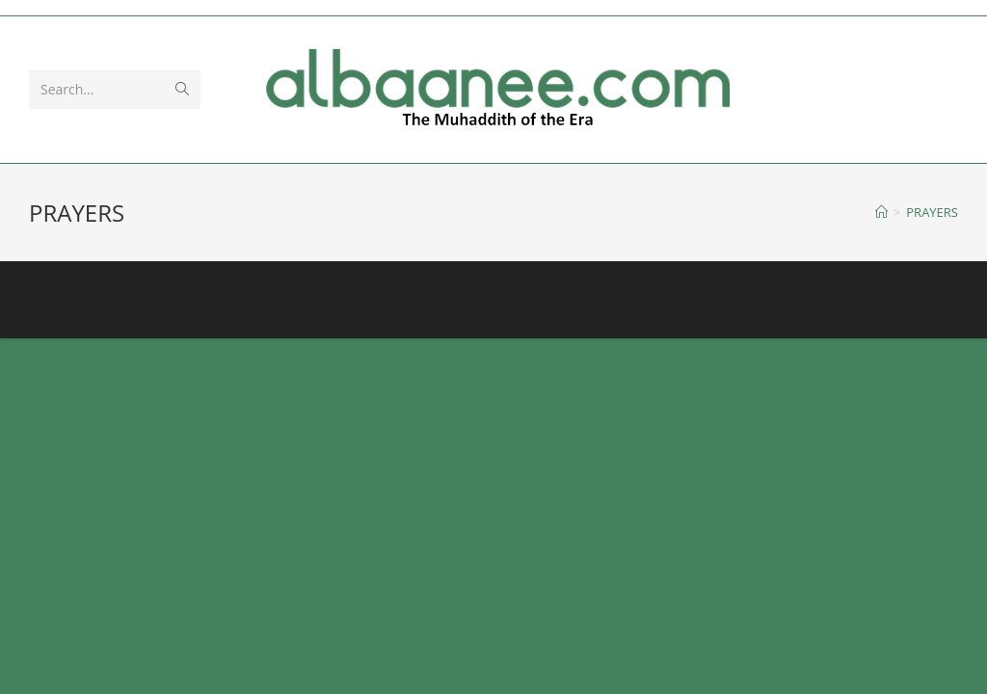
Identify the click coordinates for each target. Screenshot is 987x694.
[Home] (881, 212)
